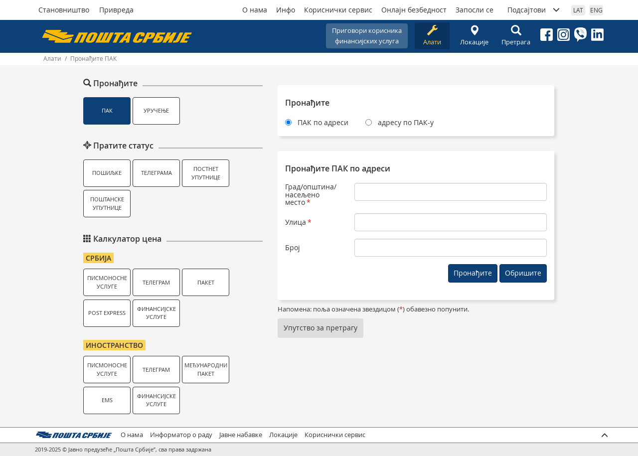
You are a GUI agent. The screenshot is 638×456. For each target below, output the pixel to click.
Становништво (63, 9)
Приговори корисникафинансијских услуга (367, 35)
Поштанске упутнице (107, 203)
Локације (474, 35)
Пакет (205, 282)
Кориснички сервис (338, 9)
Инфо (285, 9)
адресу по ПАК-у (406, 122)
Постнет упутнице (205, 173)
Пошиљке (107, 172)
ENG (596, 10)
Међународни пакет (205, 369)
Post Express (107, 312)
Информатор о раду (181, 435)
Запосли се (474, 9)
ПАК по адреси (323, 122)
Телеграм (156, 282)
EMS (107, 400)
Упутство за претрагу (320, 327)
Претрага (515, 35)
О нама (254, 9)
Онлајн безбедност (414, 9)
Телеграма (156, 172)
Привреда (116, 9)
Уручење (156, 110)
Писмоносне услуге (107, 282)
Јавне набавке (240, 435)
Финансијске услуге (156, 313)
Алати (432, 35)
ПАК (107, 110)
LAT (578, 10)
